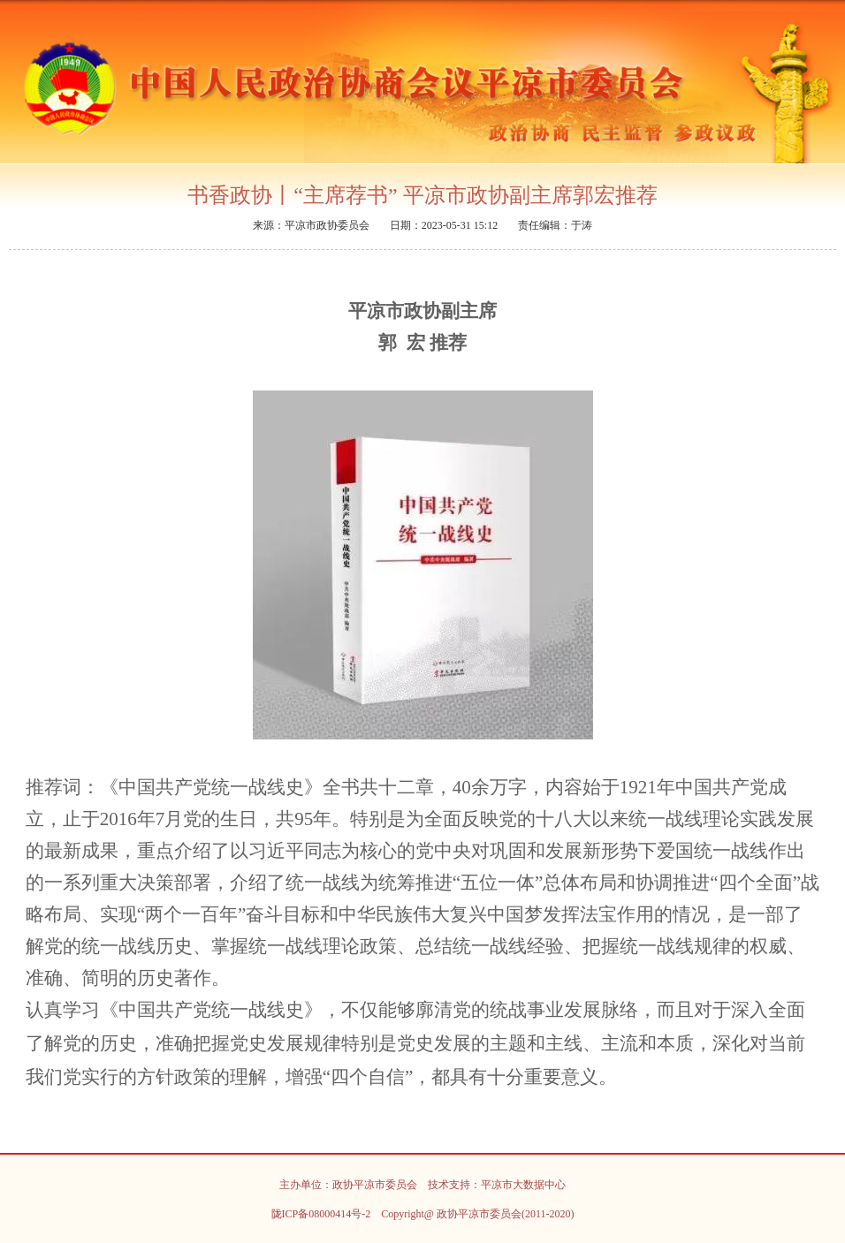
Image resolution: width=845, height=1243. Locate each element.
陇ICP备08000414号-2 (321, 1214)
